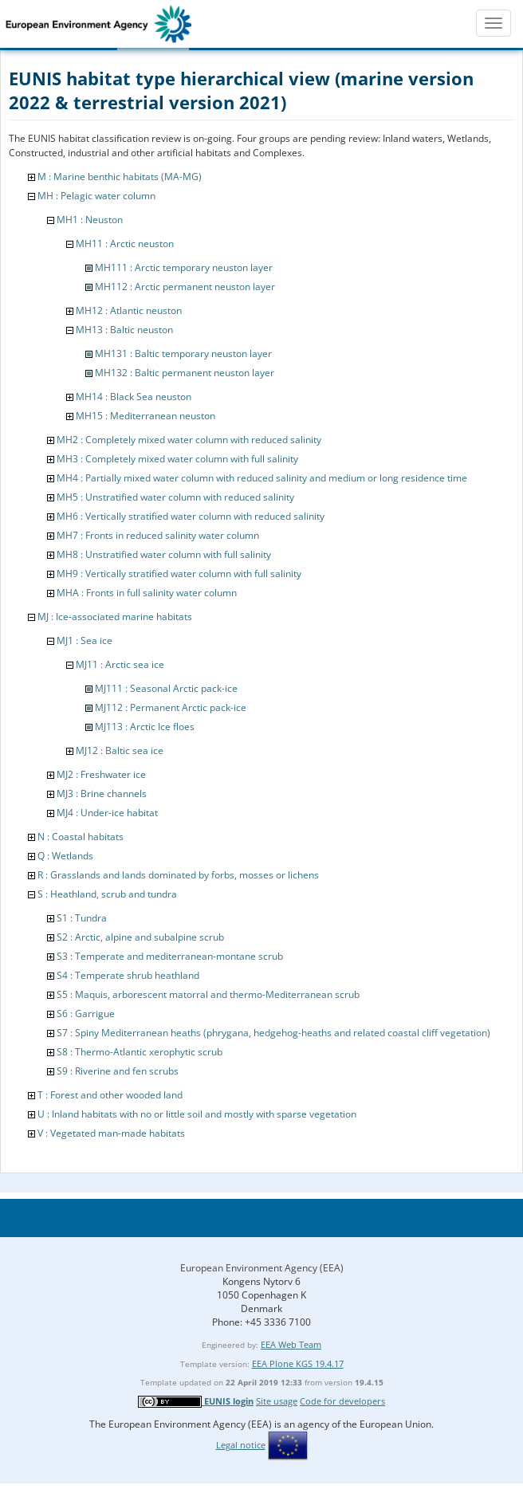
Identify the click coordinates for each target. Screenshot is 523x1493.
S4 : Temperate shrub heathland (128, 975)
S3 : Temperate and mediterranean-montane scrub (170, 956)
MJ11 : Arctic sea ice (120, 664)
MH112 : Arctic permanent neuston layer (185, 286)
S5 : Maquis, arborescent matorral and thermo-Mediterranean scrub (208, 994)
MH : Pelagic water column (96, 195)
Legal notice (240, 1445)
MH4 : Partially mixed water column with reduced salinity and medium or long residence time (262, 478)
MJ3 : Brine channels (102, 793)
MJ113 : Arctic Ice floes (145, 726)
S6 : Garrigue (86, 1013)
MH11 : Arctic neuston (125, 243)
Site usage (276, 1401)
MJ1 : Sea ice (84, 640)
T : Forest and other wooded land (110, 1095)
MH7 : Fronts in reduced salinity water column (158, 535)
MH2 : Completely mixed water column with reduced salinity (189, 439)
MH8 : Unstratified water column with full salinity (164, 554)
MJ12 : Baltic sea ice (119, 750)
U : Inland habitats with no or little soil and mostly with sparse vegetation (196, 1114)
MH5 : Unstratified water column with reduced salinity (175, 497)
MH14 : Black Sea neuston (133, 396)
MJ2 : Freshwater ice (101, 774)
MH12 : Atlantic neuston (129, 310)
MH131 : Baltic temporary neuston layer (183, 353)
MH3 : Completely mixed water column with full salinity (177, 459)
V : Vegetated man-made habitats (111, 1133)
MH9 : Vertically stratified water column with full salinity (179, 573)
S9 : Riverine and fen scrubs (118, 1071)
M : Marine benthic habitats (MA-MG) (119, 176)
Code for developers (342, 1401)
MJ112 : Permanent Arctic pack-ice (170, 707)
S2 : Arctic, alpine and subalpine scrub (140, 937)
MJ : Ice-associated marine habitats (114, 616)
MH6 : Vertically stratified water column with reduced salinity (190, 516)
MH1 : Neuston (90, 219)
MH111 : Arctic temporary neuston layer (184, 267)
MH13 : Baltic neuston (124, 329)
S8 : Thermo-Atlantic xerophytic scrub (139, 1052)
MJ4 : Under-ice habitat (107, 812)
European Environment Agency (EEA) (262, 1268)
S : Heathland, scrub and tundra (107, 894)
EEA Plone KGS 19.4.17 (298, 1363)
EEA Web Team (291, 1344)
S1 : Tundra (82, 918)
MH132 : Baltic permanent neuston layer (184, 372)
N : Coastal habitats (80, 836)
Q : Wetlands (65, 855)
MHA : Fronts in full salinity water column (147, 592)
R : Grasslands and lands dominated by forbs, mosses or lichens (178, 875)
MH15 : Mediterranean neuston (145, 415)
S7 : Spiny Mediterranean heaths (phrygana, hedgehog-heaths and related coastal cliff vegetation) (273, 1032)
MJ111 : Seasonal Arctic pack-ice (166, 688)
